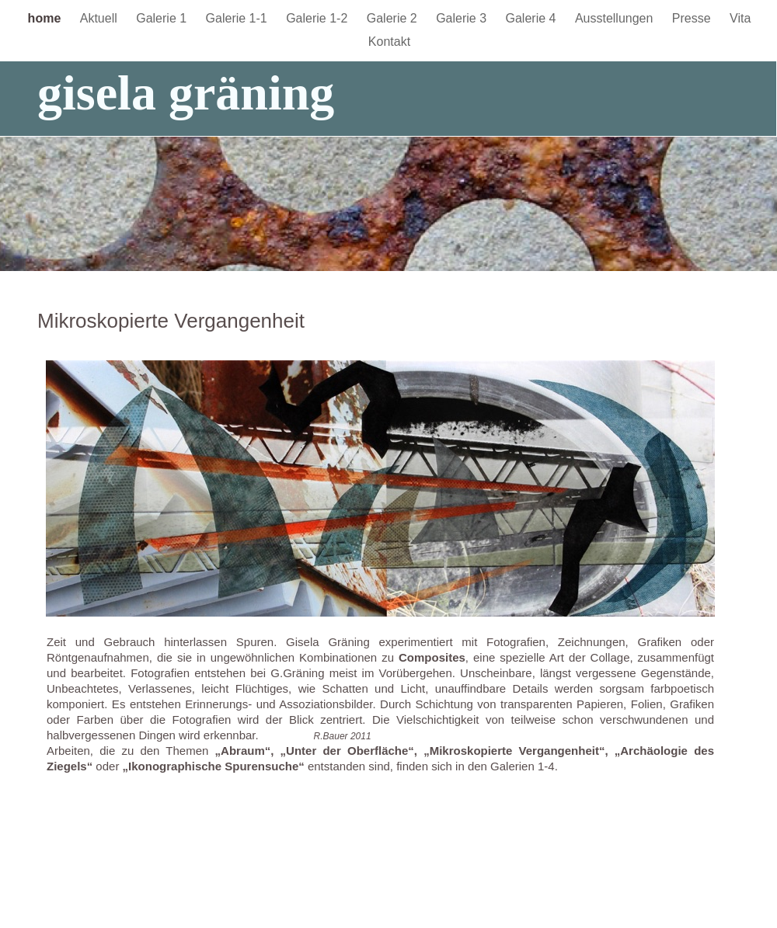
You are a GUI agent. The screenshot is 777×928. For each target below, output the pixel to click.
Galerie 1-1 (238, 18)
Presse (693, 18)
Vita (740, 18)
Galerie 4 (532, 18)
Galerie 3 (463, 18)
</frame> (728, 51)
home (46, 18)
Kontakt (389, 41)
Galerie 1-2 (318, 18)
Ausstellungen (616, 18)
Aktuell (100, 18)
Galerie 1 (163, 18)
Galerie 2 (393, 18)
